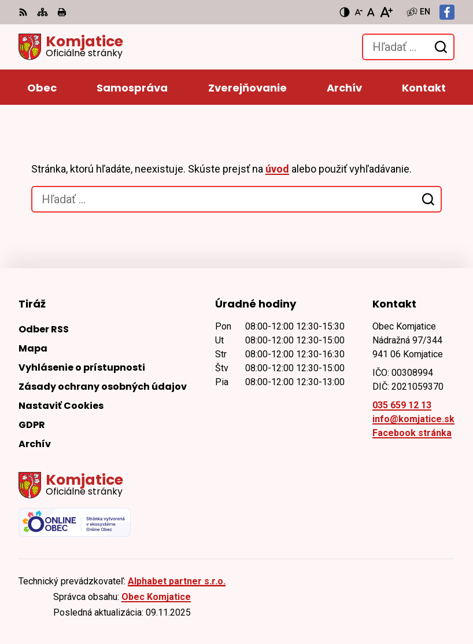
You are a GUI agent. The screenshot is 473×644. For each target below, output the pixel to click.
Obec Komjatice (156, 596)
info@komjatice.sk (413, 419)
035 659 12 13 (401, 405)
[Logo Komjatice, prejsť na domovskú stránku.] (71, 47)
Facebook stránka (412, 432)
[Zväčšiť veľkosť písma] (386, 12)
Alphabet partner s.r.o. (177, 581)
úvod (277, 169)
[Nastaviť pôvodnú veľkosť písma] (371, 12)
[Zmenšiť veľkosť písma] (358, 12)
